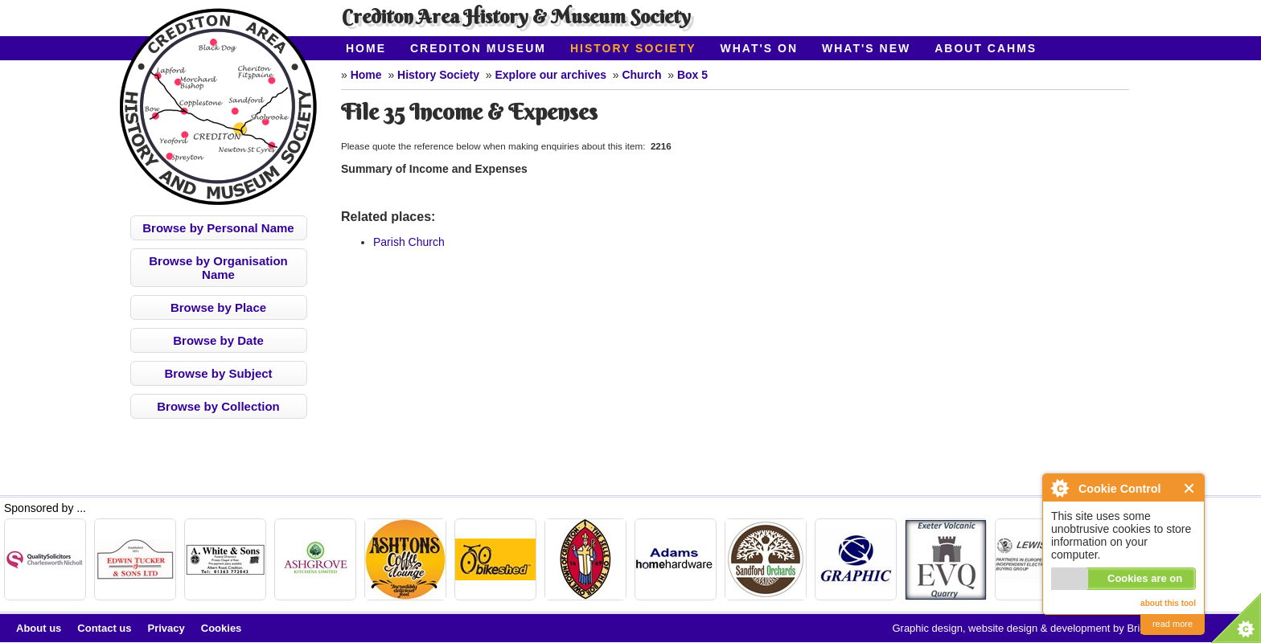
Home (366, 48)
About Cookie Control (1059, 488)
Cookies (221, 628)
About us (38, 628)
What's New (866, 48)
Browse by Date (218, 340)
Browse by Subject (218, 373)
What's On (760, 48)
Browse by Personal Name (218, 228)
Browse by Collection (218, 406)
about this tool (1168, 603)
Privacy (166, 628)
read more (1172, 624)
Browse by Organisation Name (218, 267)
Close (1190, 488)
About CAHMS (985, 48)
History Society (633, 48)
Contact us (104, 628)
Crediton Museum (478, 48)
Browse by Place (218, 307)
